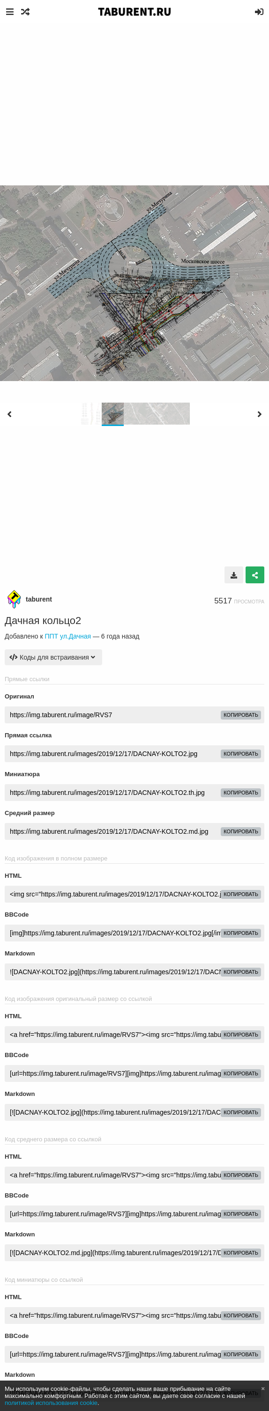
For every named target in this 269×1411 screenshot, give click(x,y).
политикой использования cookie (51, 1402)
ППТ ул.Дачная (68, 636)
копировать (241, 715)
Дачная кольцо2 (43, 620)
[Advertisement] (134, 93)
